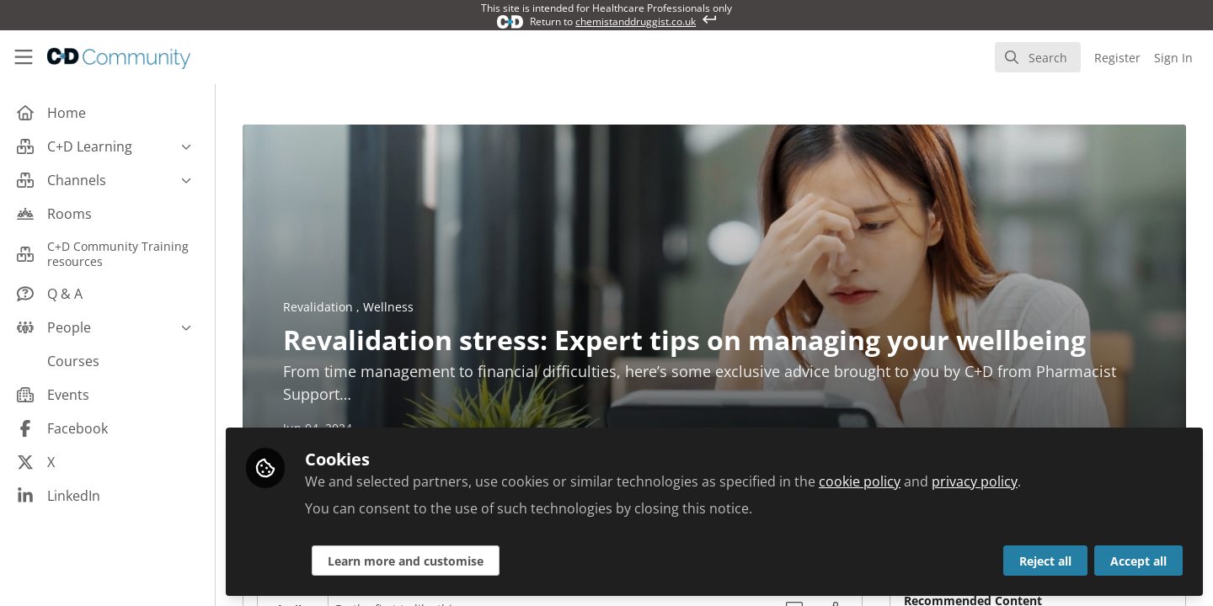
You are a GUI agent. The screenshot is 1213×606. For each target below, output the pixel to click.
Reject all (1045, 561)
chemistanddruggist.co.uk (635, 21)
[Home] (118, 57)
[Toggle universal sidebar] (23, 57)
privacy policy (975, 481)
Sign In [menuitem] (1173, 58)
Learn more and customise (406, 561)
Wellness (388, 307)
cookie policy (859, 481)
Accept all (1138, 561)
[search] (1038, 57)
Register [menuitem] (1117, 58)
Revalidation (319, 307)
